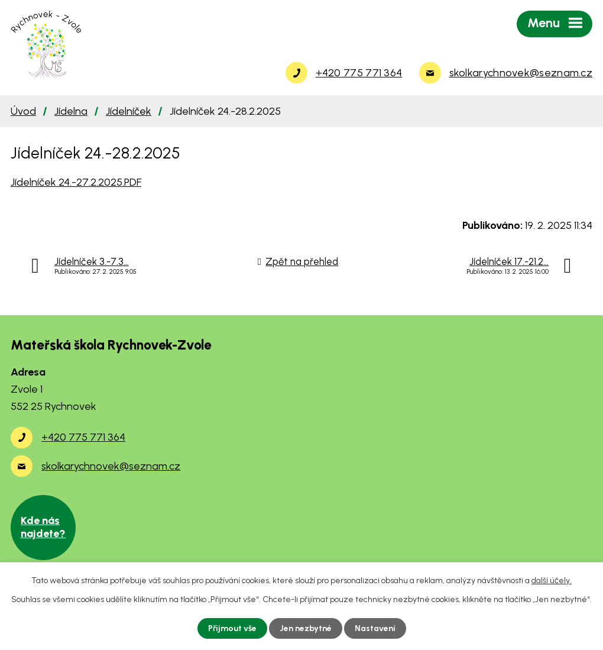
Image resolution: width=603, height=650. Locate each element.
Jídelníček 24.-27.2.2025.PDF (76, 182)
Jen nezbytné (306, 628)
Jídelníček (128, 111)
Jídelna (70, 111)
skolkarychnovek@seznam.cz (110, 466)
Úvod (23, 111)
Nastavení (375, 628)
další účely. (551, 580)
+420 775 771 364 (83, 437)
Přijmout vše (232, 628)
